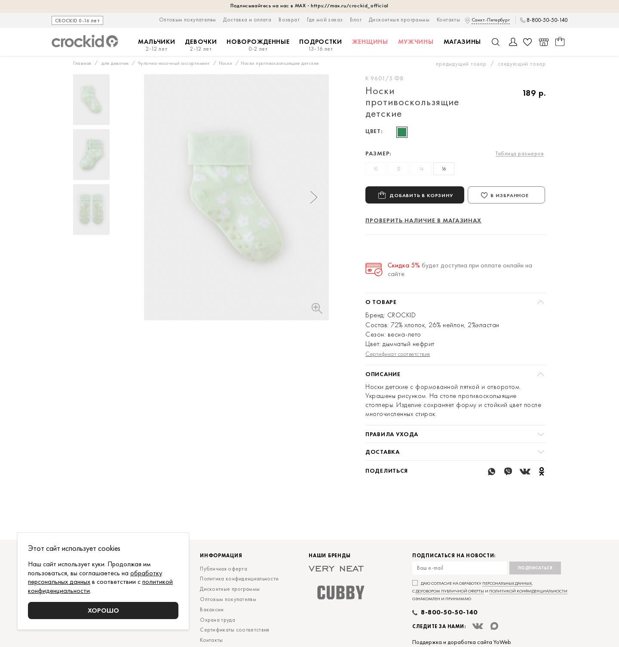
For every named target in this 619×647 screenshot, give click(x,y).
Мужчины (416, 41)
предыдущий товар (461, 63)
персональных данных (507, 609)
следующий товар (522, 63)
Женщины (370, 41)
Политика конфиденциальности (239, 604)
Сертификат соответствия (397, 354)
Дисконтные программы (399, 19)
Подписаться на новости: (454, 581)
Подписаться (535, 593)
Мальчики (157, 45)
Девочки (201, 45)
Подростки (320, 45)
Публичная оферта (223, 594)
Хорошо (103, 610)
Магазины (462, 41)
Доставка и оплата (247, 19)
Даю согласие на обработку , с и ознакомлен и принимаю (489, 616)
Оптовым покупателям (187, 19)
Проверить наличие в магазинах (423, 220)
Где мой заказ (325, 19)
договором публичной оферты (450, 617)
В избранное (509, 195)
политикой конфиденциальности (528, 617)
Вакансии (212, 635)
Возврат (289, 19)
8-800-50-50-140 (547, 20)
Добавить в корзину (421, 195)
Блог (356, 19)
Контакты (448, 19)
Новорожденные (257, 45)
